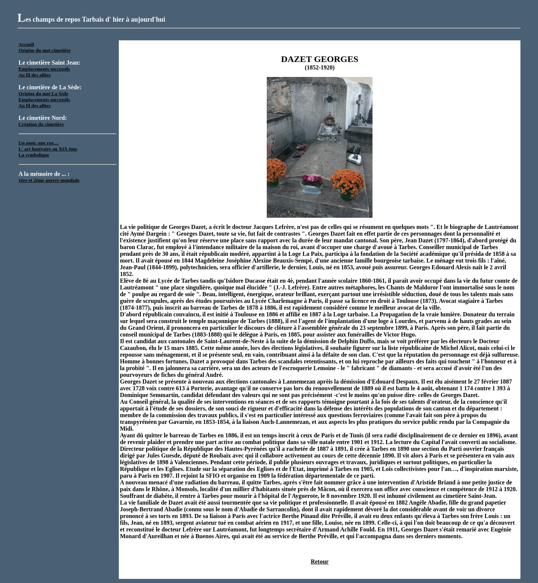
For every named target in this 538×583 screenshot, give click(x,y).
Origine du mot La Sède (43, 93)
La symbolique (34, 155)
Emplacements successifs (44, 69)
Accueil (26, 44)
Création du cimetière (41, 124)
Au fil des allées (35, 75)
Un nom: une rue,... (39, 143)
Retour (320, 561)
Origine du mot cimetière (45, 50)
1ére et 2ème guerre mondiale (49, 180)
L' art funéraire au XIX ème (48, 149)
